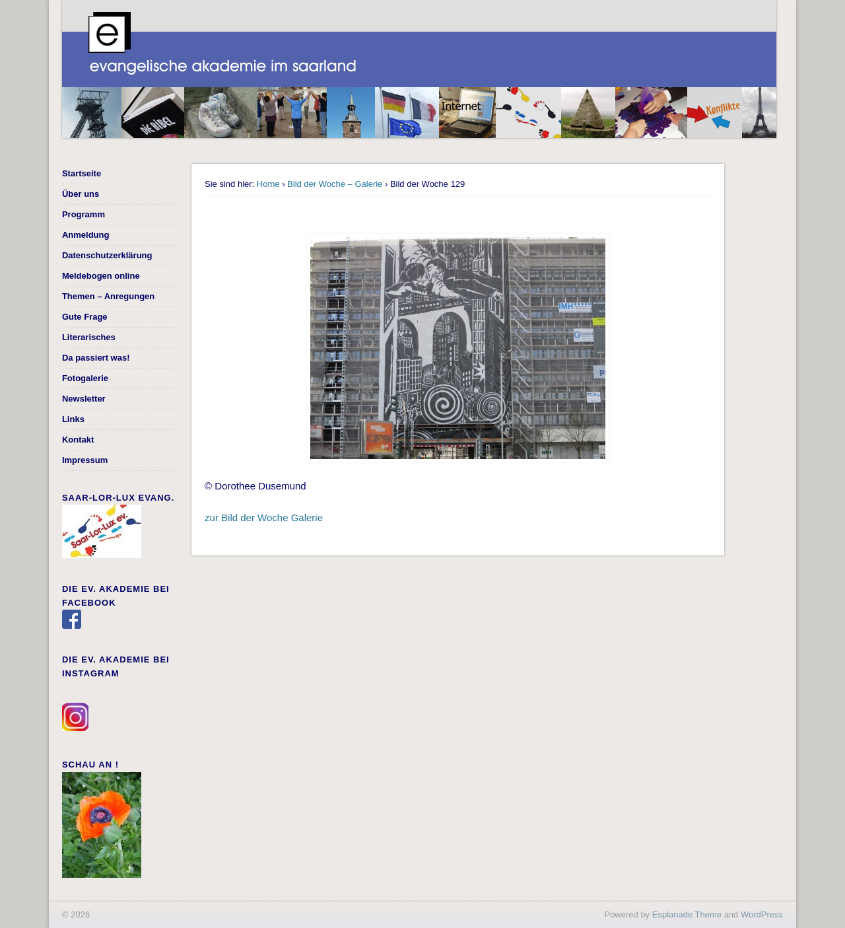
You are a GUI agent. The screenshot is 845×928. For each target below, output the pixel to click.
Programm (83, 214)
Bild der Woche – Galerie (334, 184)
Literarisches (89, 337)
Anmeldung (86, 235)
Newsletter (84, 399)
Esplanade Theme (687, 914)
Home (268, 184)
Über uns (80, 194)
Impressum (85, 460)
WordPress (762, 914)
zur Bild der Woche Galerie (264, 517)
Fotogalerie (85, 378)
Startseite (81, 173)
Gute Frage (85, 317)
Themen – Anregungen (108, 296)
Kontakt (78, 440)
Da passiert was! (96, 358)
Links (73, 419)
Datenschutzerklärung (107, 255)
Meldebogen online (101, 276)
